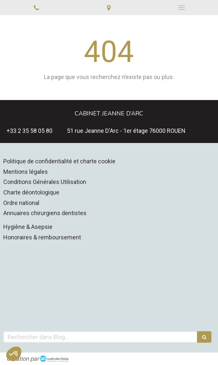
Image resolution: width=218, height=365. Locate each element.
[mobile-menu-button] (181, 7)
